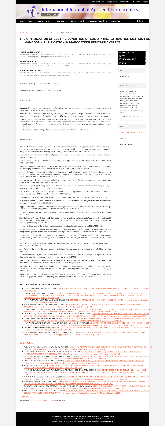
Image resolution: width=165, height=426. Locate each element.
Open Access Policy (68, 417)
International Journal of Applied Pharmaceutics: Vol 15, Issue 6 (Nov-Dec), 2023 (69, 363)
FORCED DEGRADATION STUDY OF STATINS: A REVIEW (82, 288)
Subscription (125, 2)
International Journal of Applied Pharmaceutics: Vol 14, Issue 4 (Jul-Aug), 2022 (91, 354)
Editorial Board (77, 21)
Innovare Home (97, 2)
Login (145, 2)
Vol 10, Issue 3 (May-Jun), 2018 (46, 33)
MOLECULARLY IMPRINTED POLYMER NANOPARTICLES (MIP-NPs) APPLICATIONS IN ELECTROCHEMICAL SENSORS (97, 327)
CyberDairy (109, 421)
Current (39, 21)
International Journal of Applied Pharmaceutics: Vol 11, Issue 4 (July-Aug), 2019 (70, 334)
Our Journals (55, 417)
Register (136, 2)
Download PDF (128, 59)
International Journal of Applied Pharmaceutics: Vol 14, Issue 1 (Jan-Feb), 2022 (53, 368)
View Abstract (128, 52)
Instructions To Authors (97, 21)
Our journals (112, 2)
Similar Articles (26, 343)
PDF (123, 56)
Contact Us (115, 21)
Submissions (62, 21)
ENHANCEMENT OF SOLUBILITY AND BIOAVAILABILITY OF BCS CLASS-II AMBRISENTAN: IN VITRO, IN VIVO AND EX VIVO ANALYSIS (96, 365)
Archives (49, 21)
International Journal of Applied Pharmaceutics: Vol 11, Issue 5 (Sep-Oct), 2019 (112, 325)
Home (21, 21)
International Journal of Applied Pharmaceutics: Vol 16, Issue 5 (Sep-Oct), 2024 (76, 349)
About (30, 21)
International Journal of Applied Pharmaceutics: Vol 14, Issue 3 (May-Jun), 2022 (98, 379)
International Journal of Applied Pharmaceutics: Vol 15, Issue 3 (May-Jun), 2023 (91, 393)
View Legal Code (105, 419)
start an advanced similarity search (43, 400)
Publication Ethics (108, 417)
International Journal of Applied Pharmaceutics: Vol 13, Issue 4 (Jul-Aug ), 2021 (87, 311)
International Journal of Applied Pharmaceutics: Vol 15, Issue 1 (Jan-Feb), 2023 (94, 321)
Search (140, 21)
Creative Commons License (85, 419)
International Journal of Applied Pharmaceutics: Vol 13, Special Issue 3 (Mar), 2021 (115, 316)
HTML (123, 63)
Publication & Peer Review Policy (88, 417)
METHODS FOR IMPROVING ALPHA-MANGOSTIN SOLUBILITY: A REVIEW (97, 300)
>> (24, 338)
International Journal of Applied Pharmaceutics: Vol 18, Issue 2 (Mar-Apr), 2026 (95, 388)
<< (20, 397)
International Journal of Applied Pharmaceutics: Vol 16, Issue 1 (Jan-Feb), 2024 (78, 358)
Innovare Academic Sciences (86, 421)
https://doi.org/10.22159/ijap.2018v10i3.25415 (41, 84)
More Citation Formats (130, 116)
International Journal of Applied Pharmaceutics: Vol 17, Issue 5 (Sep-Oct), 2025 (84, 384)
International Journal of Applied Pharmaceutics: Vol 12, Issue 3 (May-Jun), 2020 (63, 307)
